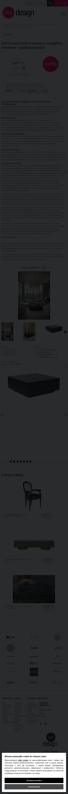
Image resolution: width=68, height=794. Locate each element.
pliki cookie (23, 760)
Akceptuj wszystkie (34, 780)
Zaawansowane (34, 787)
